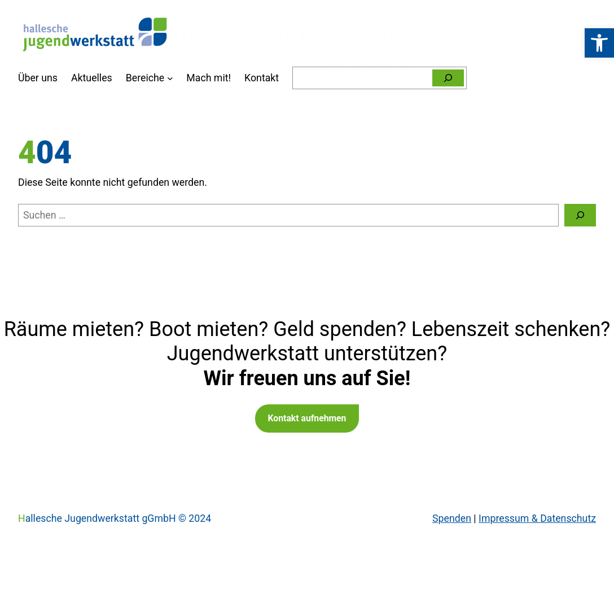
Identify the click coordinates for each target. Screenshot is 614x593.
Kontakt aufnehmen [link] (307, 418)
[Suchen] (448, 77)
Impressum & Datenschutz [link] (537, 518)
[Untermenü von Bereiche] (170, 78)
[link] (599, 43)
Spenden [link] (451, 518)
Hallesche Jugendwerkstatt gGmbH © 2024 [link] (114, 518)
